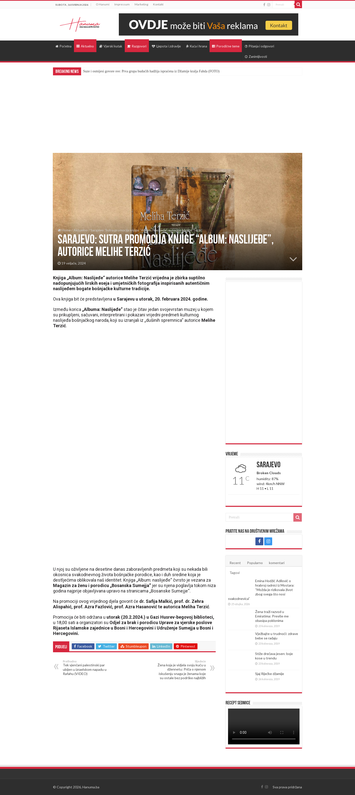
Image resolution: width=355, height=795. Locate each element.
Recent (235, 563)
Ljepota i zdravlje (166, 46)
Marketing (141, 4)
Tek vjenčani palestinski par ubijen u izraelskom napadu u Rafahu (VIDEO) (88, 668)
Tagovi (235, 573)
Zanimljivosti (256, 57)
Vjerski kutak (110, 46)
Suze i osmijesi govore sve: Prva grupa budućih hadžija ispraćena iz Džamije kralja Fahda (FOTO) (151, 71)
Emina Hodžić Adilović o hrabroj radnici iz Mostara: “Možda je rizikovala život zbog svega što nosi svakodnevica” (261, 590)
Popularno (255, 563)
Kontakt (158, 4)
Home (64, 230)
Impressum (122, 4)
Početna (63, 46)
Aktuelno (85, 46)
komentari (276, 563)
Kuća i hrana (196, 46)
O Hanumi (102, 4)
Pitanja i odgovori (259, 46)
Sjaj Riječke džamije (269, 674)
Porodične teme (225, 46)
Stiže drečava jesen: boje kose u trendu (274, 656)
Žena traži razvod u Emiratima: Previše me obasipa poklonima (272, 616)
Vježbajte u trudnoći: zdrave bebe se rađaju (276, 636)
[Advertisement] (177, 112)
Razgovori (136, 46)
